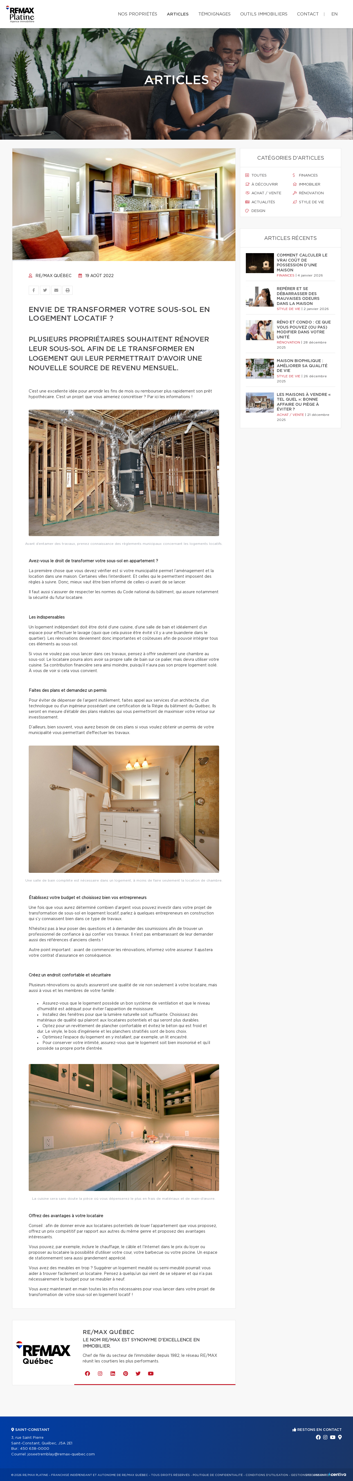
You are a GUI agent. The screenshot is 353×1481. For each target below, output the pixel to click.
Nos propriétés (137, 14)
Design (255, 211)
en (334, 14)
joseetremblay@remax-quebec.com (61, 1454)
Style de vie (308, 202)
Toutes (256, 175)
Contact (308, 14)
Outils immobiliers (263, 14)
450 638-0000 (34, 1449)
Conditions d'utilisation (267, 1475)
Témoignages (214, 14)
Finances (305, 175)
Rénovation (308, 193)
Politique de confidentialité (218, 1475)
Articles (178, 14)
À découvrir (261, 184)
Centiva (337, 1474)
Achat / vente (263, 193)
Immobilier (306, 184)
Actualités (260, 202)
